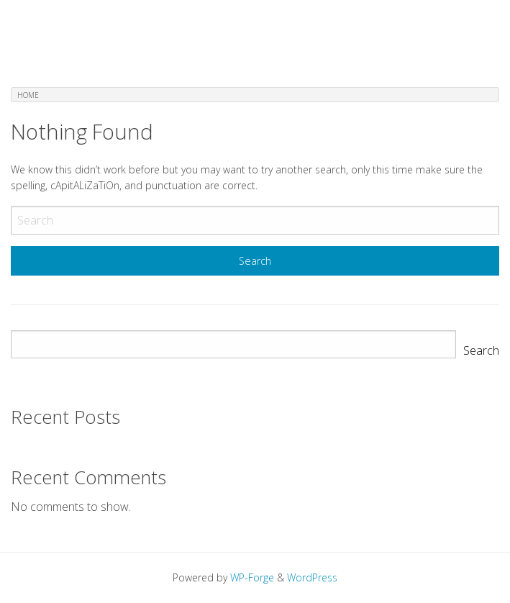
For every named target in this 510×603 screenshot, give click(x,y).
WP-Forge (252, 577)
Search (481, 350)
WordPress (312, 577)
